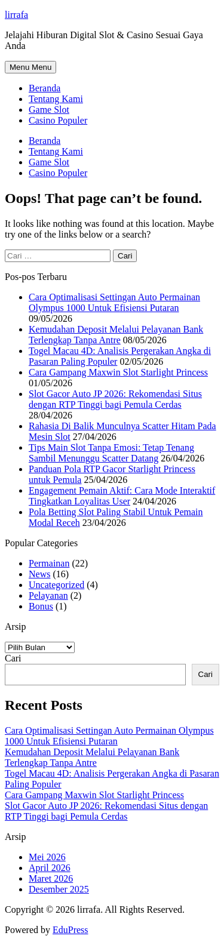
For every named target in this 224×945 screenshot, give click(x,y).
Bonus (41, 606)
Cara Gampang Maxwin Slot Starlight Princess (118, 372)
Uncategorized (56, 585)
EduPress (70, 930)
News (39, 574)
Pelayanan (48, 595)
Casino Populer (58, 120)
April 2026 (49, 868)
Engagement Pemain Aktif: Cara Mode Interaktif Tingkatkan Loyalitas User (122, 495)
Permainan (49, 563)
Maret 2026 (51, 878)
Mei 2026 (47, 857)
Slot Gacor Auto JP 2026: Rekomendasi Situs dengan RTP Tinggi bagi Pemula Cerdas (115, 399)
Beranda (44, 88)
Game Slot (49, 109)
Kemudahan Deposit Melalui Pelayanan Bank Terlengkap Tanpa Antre (116, 334)
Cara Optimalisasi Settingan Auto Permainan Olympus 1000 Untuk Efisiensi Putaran (114, 302)
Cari (13, 658)
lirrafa (16, 15)
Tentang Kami (56, 99)
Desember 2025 (59, 889)
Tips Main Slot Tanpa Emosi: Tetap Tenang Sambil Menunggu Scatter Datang (111, 452)
